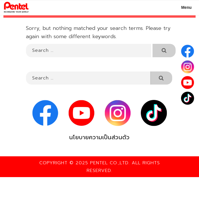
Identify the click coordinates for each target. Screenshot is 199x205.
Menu (183, 7)
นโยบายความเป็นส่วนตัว (99, 137)
